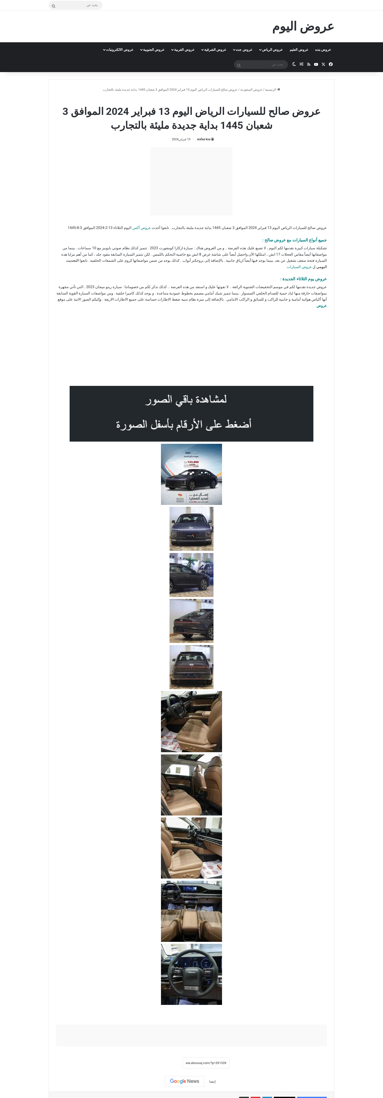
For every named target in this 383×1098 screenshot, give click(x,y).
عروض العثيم (299, 50)
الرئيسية (272, 89)
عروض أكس (141, 228)
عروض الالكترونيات (119, 50)
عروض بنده (323, 50)
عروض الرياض (272, 50)
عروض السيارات (299, 267)
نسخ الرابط (167, 1063)
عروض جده (244, 50)
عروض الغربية (184, 50)
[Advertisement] (191, 181)
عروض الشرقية (215, 50)
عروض (322, 306)
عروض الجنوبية (153, 50)
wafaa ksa (203, 139)
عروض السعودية (251, 89)
